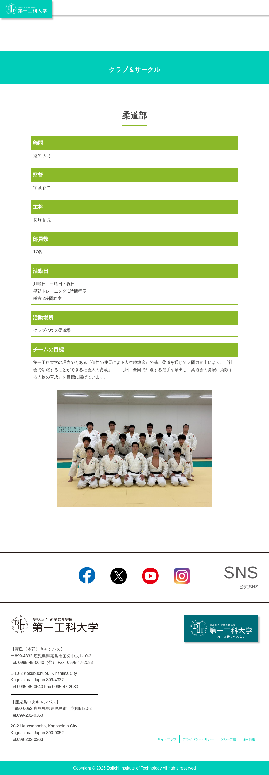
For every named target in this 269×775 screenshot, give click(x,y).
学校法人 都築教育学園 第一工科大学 (26, 9)
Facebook (87, 591)
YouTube (150, 591)
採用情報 (249, 739)
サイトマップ (167, 739)
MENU (261, 7)
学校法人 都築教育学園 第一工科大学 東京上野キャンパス (221, 628)
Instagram (182, 591)
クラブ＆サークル (134, 69)
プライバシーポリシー (198, 739)
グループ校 (228, 739)
